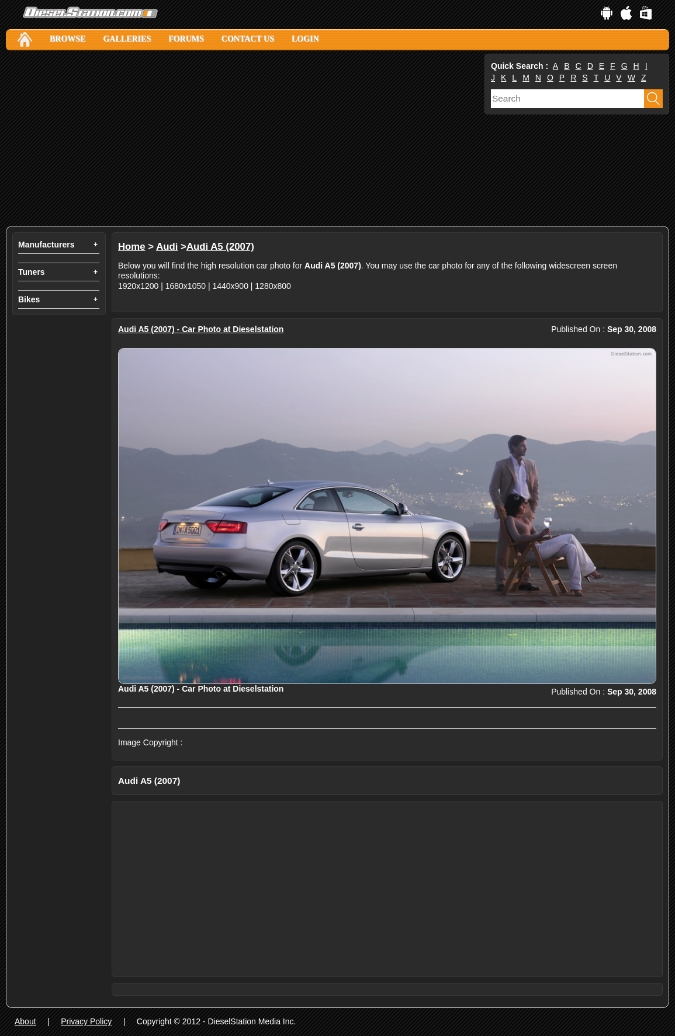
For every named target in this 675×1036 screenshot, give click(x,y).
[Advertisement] (244, 138)
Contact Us (247, 38)
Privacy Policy (86, 1021)
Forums (186, 38)
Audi (167, 246)
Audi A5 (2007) (220, 246)
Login (305, 38)
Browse (67, 38)
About (25, 1021)
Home (132, 246)
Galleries (127, 38)
